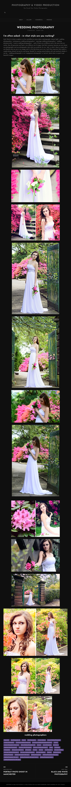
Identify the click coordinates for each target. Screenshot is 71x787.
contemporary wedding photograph (23, 742)
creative (55, 742)
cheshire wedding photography (54, 740)
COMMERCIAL (39, 19)
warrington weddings (41, 752)
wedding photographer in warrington (50, 754)
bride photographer (32, 740)
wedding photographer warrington (11, 757)
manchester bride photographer (10, 747)
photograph (57, 747)
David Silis (32, 30)
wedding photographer (36, 754)
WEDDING (49, 19)
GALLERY (29, 19)
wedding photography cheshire (47, 757)
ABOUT (21, 19)
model (51, 747)
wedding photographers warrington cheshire (29, 757)
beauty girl (6, 740)
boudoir (23, 740)
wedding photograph (8, 754)
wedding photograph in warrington (22, 754)
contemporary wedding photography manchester (42, 742)
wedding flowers (57, 752)
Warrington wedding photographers (11, 752)
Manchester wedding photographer (40, 747)
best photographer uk (15, 740)
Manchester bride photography (25, 747)
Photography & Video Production (35, 5)
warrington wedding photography (27, 752)
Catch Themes (61, 784)
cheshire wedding (41, 740)
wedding (49, 752)
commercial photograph (9, 742)
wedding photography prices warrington (12, 759)
